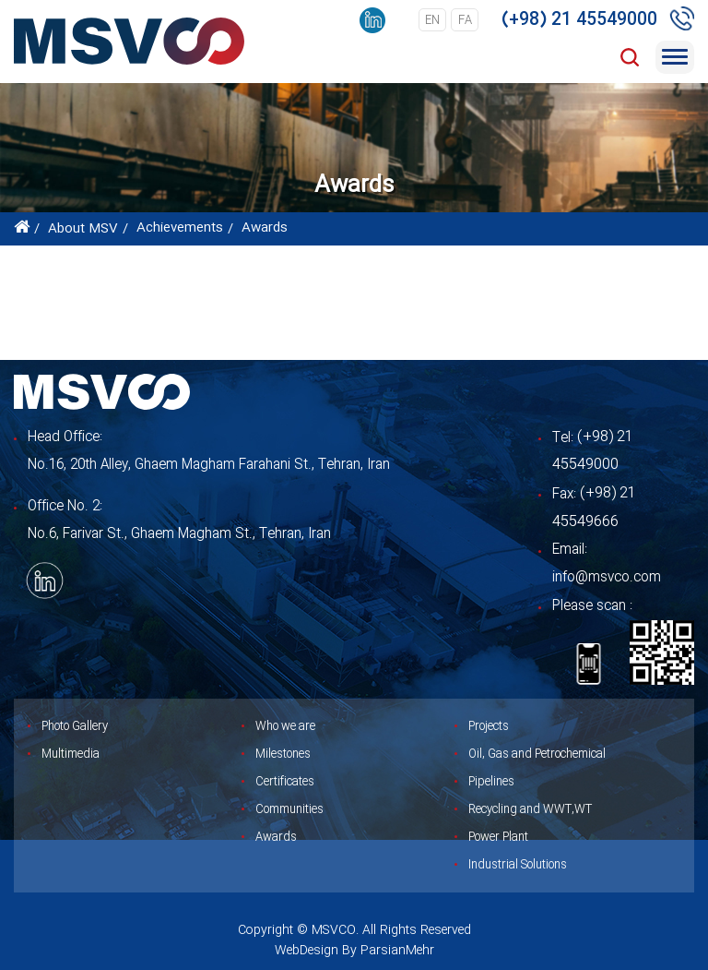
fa (465, 20)
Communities (289, 809)
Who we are (285, 726)
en (432, 20)
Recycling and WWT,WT (530, 809)
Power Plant (498, 837)
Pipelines (491, 781)
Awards (276, 837)
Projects (488, 726)
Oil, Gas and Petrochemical (537, 754)
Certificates (284, 781)
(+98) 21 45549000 (579, 20)
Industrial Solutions (517, 865)
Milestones (283, 754)
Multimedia (70, 754)
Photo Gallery (74, 726)
